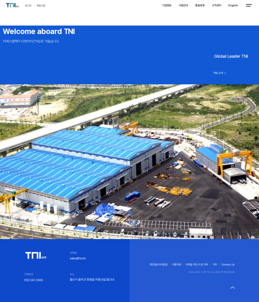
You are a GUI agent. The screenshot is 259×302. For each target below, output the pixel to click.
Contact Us (228, 264)
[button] (114, 226)
